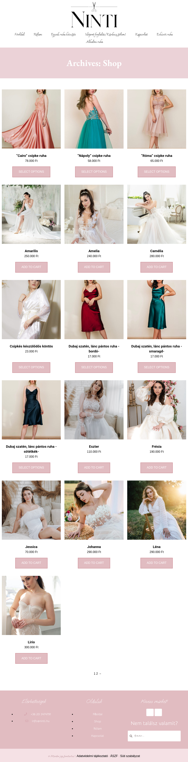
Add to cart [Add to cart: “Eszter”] (94, 467)
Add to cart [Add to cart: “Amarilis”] (31, 267)
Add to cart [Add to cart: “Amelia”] (94, 267)
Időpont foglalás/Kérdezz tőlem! (105, 34)
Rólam (38, 34)
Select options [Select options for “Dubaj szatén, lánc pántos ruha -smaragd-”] (156, 367)
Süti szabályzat (130, 756)
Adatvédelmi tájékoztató (92, 756)
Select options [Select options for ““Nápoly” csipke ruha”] (94, 171)
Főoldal (19, 34)
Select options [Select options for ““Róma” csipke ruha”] (156, 171)
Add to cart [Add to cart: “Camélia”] (157, 267)
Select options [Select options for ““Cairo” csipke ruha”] (31, 171)
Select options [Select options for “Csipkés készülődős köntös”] (31, 367)
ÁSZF (114, 756)
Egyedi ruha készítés (63, 34)
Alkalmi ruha (94, 42)
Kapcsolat (141, 34)
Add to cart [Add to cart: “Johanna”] (94, 562)
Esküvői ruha (165, 34)
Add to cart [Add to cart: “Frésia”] (157, 467)
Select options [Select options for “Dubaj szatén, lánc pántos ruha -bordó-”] (94, 367)
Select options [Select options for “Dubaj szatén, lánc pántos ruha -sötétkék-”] (31, 467)
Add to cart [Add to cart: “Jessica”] (31, 562)
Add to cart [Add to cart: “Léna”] (157, 562)
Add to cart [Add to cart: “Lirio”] (31, 658)
